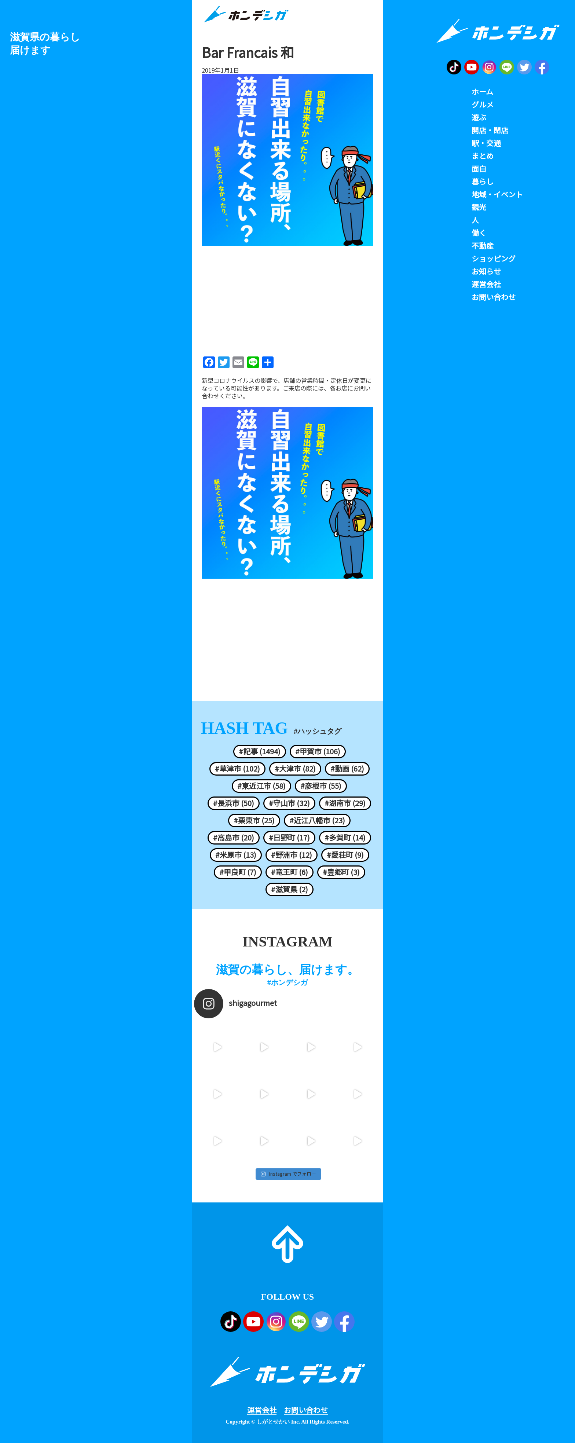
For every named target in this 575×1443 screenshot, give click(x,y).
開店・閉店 (490, 130)
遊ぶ (479, 117)
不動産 (483, 245)
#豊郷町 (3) (341, 872)
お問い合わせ (306, 1410)
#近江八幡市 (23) (317, 820)
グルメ (483, 104)
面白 (479, 168)
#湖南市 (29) (345, 803)
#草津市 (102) (237, 768)
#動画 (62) (347, 768)
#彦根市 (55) (320, 786)
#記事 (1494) (260, 751)
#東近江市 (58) (261, 786)
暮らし (483, 181)
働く (479, 233)
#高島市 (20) (233, 837)
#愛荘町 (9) (345, 855)
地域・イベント (497, 194)
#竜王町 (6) (289, 872)
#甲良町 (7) (237, 872)
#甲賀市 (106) (317, 751)
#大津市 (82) (295, 768)
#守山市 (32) (289, 803)
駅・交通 (486, 143)
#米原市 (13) (235, 855)
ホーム (482, 91)
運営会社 (261, 1410)
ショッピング (494, 258)
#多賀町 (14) (345, 837)
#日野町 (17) (289, 837)
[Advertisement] (287, 298)
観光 (479, 207)
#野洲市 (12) (291, 855)
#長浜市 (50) (233, 803)
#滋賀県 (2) (289, 889)
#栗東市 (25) (254, 820)
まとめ (483, 156)
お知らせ (486, 271)
